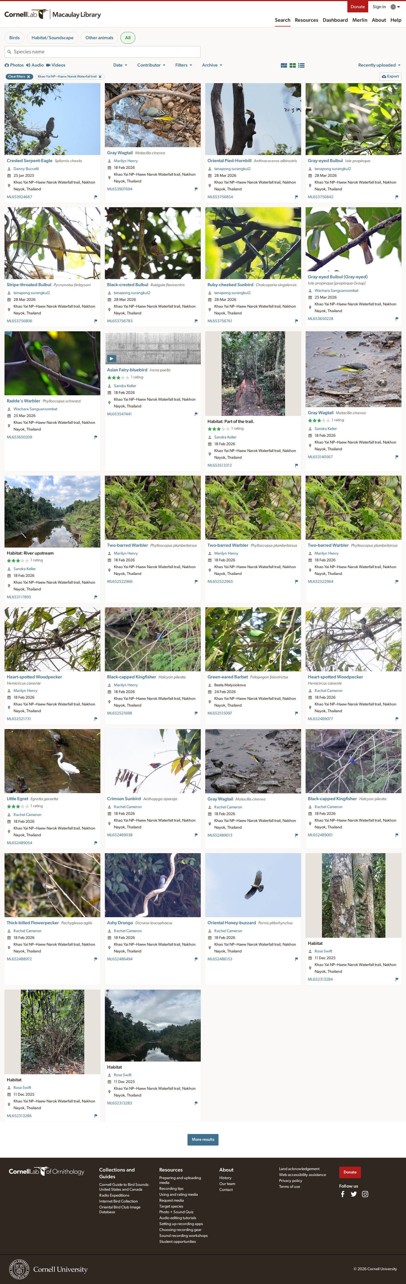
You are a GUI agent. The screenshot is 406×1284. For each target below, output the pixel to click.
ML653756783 (120, 321)
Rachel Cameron (329, 691)
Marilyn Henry (126, 161)
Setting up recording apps (181, 1224)
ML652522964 (320, 582)
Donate (358, 7)
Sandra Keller (125, 386)
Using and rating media (178, 1195)
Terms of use (289, 1187)
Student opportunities (177, 1242)
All (128, 38)
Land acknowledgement (299, 1169)
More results (203, 1139)
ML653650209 (19, 437)
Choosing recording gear (180, 1230)
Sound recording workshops (183, 1236)
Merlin (359, 20)
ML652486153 (220, 959)
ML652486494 (120, 959)
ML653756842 (320, 197)
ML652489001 (320, 835)
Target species (171, 1206)
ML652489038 (120, 835)
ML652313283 (119, 1103)
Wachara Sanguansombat (336, 291)
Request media (171, 1201)
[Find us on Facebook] (342, 1194)
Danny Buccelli (26, 169)
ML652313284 (320, 979)
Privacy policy (290, 1181)
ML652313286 (19, 1116)
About (379, 20)
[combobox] (107, 52)
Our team (227, 1184)
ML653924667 (19, 197)
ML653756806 (19, 321)
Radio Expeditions (114, 1195)
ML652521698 (119, 713)
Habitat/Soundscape (53, 38)
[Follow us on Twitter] (353, 1194)
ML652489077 (320, 719)
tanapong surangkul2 (232, 169)
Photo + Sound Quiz (176, 1212)
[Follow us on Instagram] (365, 1194)
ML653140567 (320, 457)
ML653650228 (320, 319)
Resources (306, 20)
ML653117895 (19, 597)
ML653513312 (220, 465)
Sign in (379, 7)
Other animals (99, 38)
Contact (226, 1190)
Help (395, 20)
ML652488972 (19, 959)
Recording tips (171, 1189)
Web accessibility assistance (302, 1175)
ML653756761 (220, 321)
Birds (14, 38)
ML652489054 (19, 843)
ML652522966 (120, 582)
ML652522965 (220, 582)
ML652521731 (19, 719)
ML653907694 (119, 189)
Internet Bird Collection (118, 1201)
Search (282, 20)
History (225, 1178)
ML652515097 (220, 713)
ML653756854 (220, 197)
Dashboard (335, 20)
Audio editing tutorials (177, 1218)
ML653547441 (119, 414)
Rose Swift (323, 951)
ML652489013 (220, 835)
